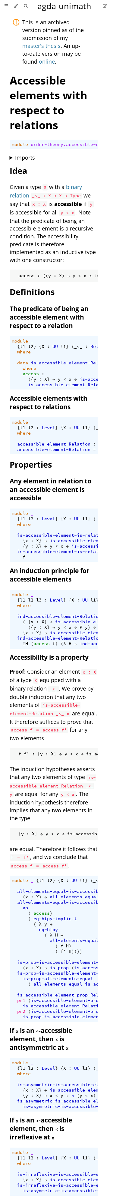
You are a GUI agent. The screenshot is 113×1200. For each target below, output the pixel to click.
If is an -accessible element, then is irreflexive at (41, 1128)
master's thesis (41, 45)
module (20, 144)
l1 (22, 346)
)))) (76, 951)
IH (25, 643)
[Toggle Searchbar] (25, 6)
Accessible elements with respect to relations (48, 102)
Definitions (32, 291)
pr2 (21, 1011)
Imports (25, 157)
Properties (31, 464)
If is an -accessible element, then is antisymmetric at (41, 1039)
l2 (30, 346)
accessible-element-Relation (53, 444)
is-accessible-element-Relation (71, 363)
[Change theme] (16, 6)
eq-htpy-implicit (55, 918)
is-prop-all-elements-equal (58, 978)
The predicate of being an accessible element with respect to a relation (49, 317)
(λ (63, 643)
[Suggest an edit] (104, 6)
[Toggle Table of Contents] (6, 6)
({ (30, 379)
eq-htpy (48, 929)
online (47, 61)
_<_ (78, 346)
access (31, 373)
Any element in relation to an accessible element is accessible (50, 489)
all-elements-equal (74, 897)
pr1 (21, 1000)
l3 (39, 600)
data (22, 363)
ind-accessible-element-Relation (59, 616)
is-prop (59, 967)
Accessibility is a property (49, 657)
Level (48, 427)
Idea (18, 170)
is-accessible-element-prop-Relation (64, 995)
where (24, 352)
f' (63, 951)
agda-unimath (64, 6)
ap (25, 907)
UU (55, 346)
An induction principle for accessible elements (49, 574)
